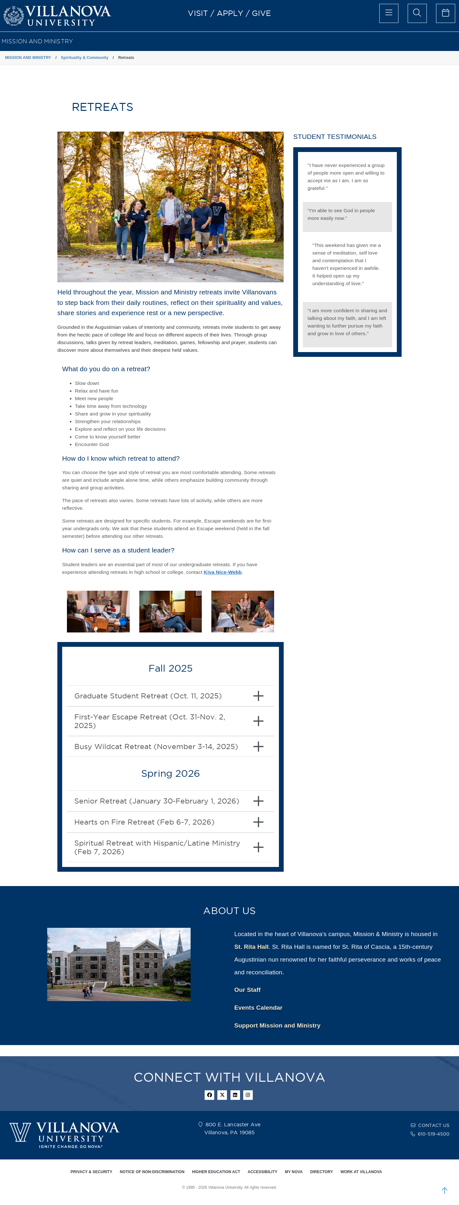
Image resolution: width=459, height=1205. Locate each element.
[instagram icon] (248, 1095)
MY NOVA (294, 1172)
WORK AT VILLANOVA (361, 1172)
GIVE (261, 13)
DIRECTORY (321, 1172)
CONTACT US (433, 1125)
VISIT (198, 13)
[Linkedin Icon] (235, 1095)
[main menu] (388, 13)
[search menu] (417, 13)
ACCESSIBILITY (262, 1172)
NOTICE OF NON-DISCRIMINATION (152, 1172)
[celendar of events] (445, 13)
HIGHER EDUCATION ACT (216, 1172)
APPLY (230, 13)
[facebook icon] (209, 1095)
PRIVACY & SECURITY (91, 1172)
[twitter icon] (222, 1095)
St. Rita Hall (251, 946)
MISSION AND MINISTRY (37, 41)
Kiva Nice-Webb (223, 572)
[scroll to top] (444, 1190)
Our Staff (247, 989)
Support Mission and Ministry (277, 1025)
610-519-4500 (433, 1133)
